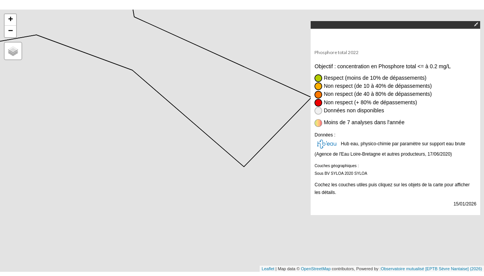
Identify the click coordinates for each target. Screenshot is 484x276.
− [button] (10, 31)
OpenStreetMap (316, 268)
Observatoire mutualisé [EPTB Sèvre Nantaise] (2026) (431, 268)
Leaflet (268, 268)
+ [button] (10, 20)
